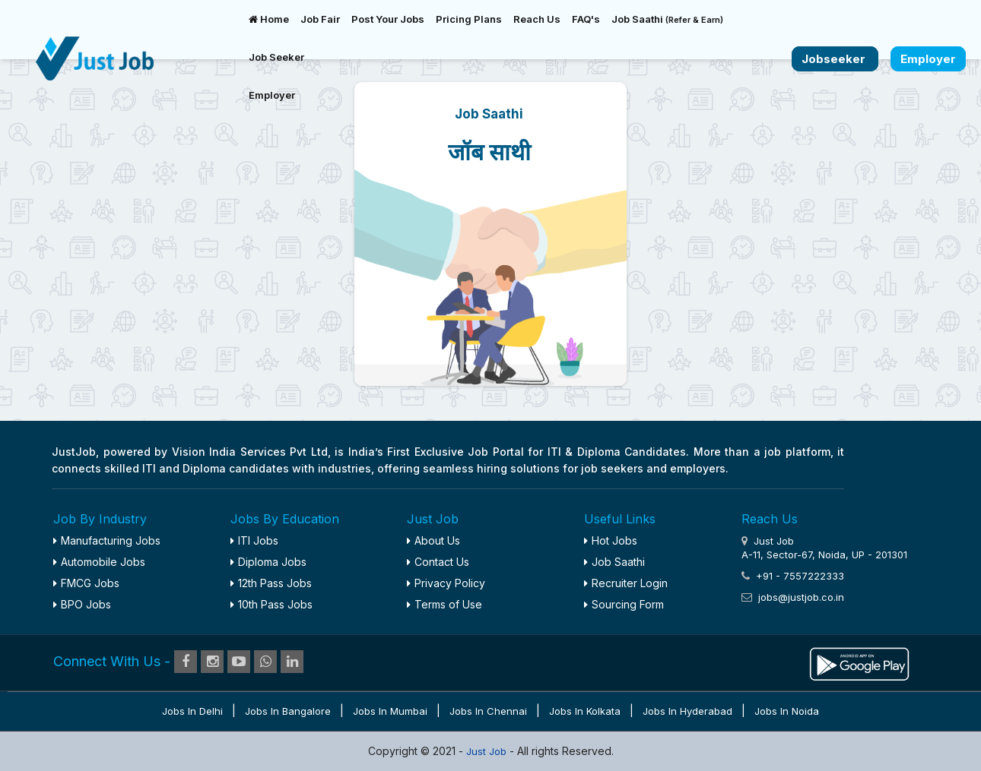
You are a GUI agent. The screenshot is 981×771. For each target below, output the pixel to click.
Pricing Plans (469, 19)
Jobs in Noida (786, 711)
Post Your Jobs (387, 19)
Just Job (488, 751)
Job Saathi (667, 19)
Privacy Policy (446, 583)
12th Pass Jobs (271, 583)
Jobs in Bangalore (288, 711)
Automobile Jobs (99, 561)
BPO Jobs (82, 604)
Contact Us (438, 561)
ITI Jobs (254, 540)
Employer (272, 95)
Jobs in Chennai (488, 711)
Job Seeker (276, 57)
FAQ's (586, 19)
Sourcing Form (624, 604)
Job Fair (320, 19)
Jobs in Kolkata (585, 711)
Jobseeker (835, 59)
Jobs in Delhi (192, 711)
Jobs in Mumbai (390, 711)
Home (269, 19)
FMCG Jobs (86, 583)
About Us (433, 540)
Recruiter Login (626, 583)
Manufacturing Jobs (106, 540)
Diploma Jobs (268, 561)
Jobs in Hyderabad (687, 711)
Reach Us (536, 19)
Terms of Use (444, 604)
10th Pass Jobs (271, 604)
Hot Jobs (610, 540)
